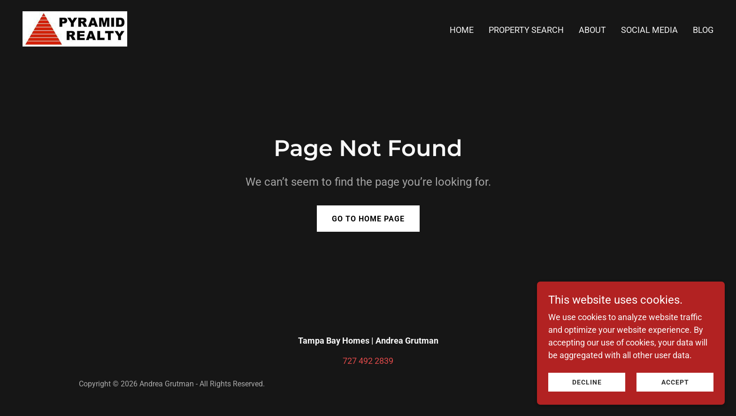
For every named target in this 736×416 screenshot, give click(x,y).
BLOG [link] (703, 30)
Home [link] (462, 30)
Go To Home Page (368, 218)
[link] (75, 28)
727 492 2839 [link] (368, 361)
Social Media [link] (649, 30)
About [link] (592, 30)
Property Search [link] (526, 30)
